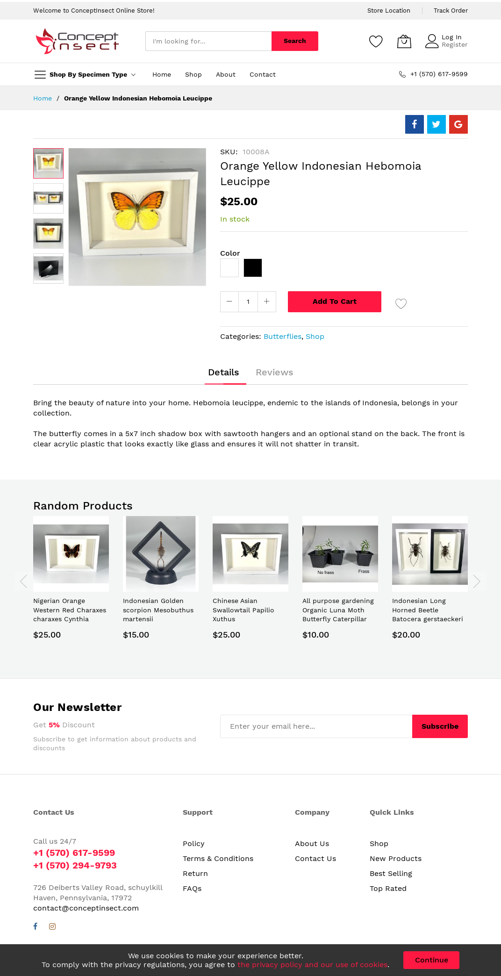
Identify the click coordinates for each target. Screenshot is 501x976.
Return (195, 873)
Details (223, 372)
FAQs (192, 888)
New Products (396, 858)
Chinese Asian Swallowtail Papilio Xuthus (243, 610)
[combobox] (208, 41)
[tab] (223, 372)
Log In (452, 37)
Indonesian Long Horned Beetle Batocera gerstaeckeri (427, 610)
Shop (315, 336)
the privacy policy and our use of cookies (312, 964)
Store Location (388, 10)
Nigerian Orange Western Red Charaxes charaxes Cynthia (69, 610)
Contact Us (315, 858)
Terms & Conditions (218, 858)
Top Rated (388, 888)
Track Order (451, 10)
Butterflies (282, 336)
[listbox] (344, 270)
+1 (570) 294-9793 (75, 865)
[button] (48, 198)
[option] (229, 267)
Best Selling (391, 873)
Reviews (274, 372)
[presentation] (23, 581)
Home (42, 98)
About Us (312, 843)
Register (455, 44)
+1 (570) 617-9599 (74, 852)
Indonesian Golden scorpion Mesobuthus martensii (158, 610)
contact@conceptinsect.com (86, 908)
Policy (194, 843)
